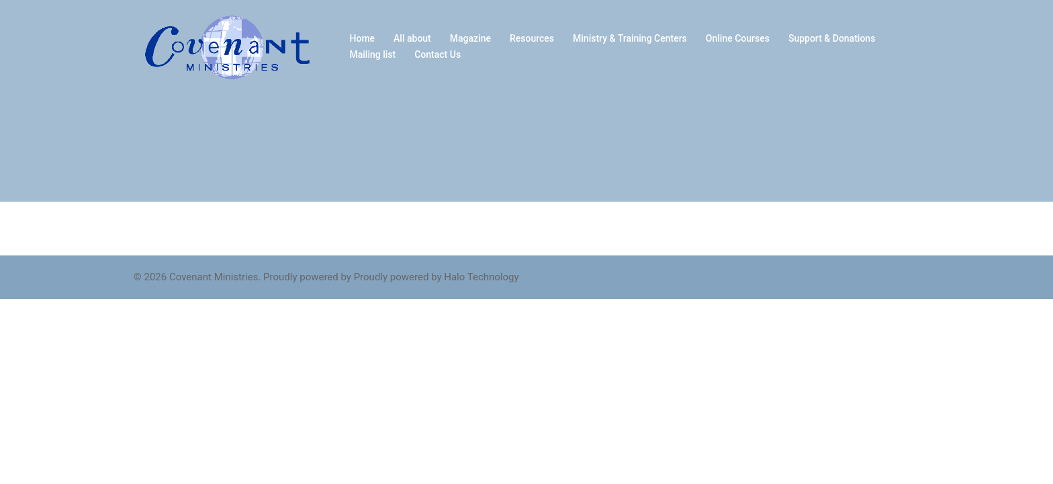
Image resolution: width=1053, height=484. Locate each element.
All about (412, 38)
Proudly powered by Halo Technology (436, 277)
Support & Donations (831, 38)
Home (362, 38)
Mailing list (373, 54)
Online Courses (738, 38)
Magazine (470, 38)
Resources (532, 38)
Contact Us (437, 54)
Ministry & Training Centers (630, 38)
